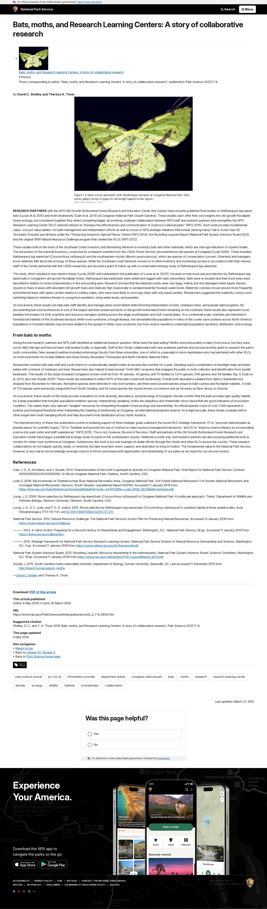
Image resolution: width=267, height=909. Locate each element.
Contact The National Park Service (103, 881)
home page (43, 656)
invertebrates (90, 685)
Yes (96, 734)
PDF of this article (42, 592)
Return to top (24, 648)
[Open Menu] (247, 9)
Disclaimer (53, 884)
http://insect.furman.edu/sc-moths (42, 568)
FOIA (59, 881)
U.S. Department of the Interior (226, 884)
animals (20, 685)
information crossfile (81, 677)
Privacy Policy (43, 881)
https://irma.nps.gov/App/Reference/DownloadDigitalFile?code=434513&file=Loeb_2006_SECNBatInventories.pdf (96, 489)
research (201, 677)
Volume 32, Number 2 (41, 652)
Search (228, 9)
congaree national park (146, 677)
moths (184, 677)
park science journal (28, 677)
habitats (69, 685)
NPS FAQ (17, 884)
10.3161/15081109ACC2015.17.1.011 (89, 512)
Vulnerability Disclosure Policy (85, 884)
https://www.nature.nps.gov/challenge (44, 523)
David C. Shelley (27, 575)
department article (113, 677)
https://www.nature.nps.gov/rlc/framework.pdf (107, 545)
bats (171, 677)
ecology (37, 685)
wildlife (53, 685)
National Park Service (221, 880)
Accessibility (21, 881)
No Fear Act (34, 884)
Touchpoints (163, 758)
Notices (72, 881)
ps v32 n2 (54, 677)
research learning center (229, 677)
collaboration (113, 685)
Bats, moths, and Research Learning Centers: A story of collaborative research (71, 72)
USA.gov (115, 884)
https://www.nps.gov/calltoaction (41, 534)
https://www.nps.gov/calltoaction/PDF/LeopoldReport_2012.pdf (120, 557)
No (96, 744)
